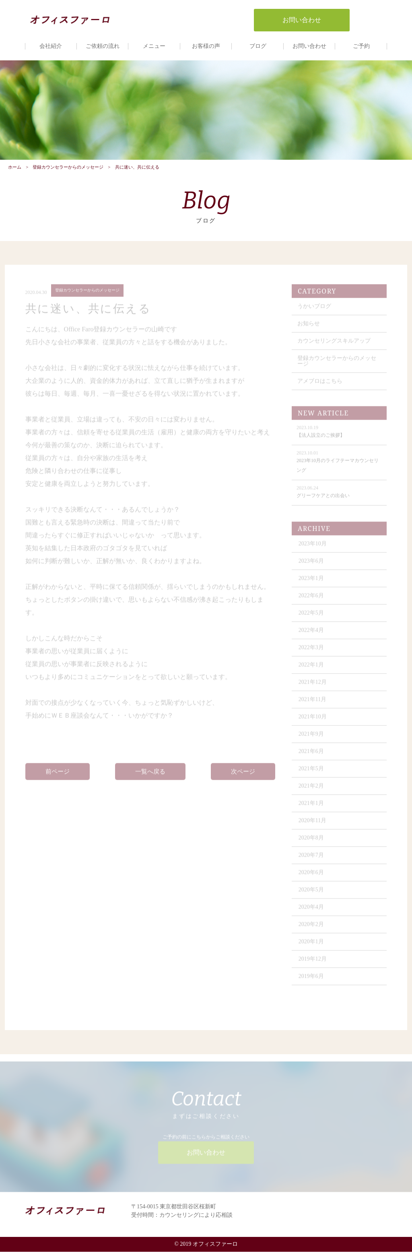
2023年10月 (313, 548)
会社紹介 (50, 46)
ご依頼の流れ (102, 46)
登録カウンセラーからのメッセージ (68, 167)
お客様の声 (206, 46)
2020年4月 (311, 911)
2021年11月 (313, 704)
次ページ (243, 775)
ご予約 (361, 46)
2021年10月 (313, 721)
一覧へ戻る (150, 775)
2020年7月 (311, 859)
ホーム (14, 167)
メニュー (154, 46)
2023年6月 (311, 565)
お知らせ (309, 328)
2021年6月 (311, 755)
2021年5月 (311, 773)
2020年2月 (311, 928)
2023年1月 (311, 582)
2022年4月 (311, 634)
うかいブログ (315, 310)
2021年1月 (311, 807)
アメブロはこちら (320, 385)
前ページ (57, 775)
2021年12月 (313, 686)
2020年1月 (311, 946)
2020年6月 (311, 877)
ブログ (257, 46)
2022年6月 (311, 600)
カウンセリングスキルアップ (334, 345)
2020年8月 (311, 842)
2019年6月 (311, 980)
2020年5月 (311, 894)
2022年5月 (311, 617)
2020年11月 (313, 825)
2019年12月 (313, 963)
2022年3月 (311, 652)
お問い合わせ (309, 46)
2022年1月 (311, 669)
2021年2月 (311, 790)
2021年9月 (311, 738)
